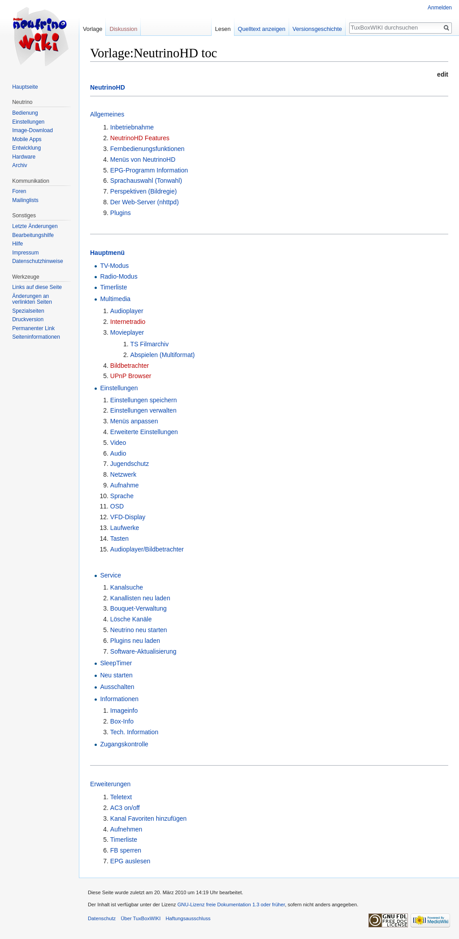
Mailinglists (25, 200)
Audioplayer (126, 310)
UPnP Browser (131, 375)
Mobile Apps (26, 139)
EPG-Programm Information (149, 170)
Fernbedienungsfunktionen (147, 148)
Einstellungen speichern (143, 400)
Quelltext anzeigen (262, 29)
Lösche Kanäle (131, 619)
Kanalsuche (126, 587)
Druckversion (27, 319)
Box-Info (122, 721)
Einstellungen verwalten (143, 410)
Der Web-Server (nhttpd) (144, 202)
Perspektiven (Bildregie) (143, 191)
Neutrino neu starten (138, 629)
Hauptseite (25, 87)
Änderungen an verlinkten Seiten (32, 299)
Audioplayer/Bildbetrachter (147, 549)
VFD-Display (128, 517)
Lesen (223, 29)
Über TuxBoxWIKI (140, 918)
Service (110, 575)
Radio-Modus (118, 276)
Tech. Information (134, 732)
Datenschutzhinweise (37, 261)
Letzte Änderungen (34, 226)
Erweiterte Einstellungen (144, 431)
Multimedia (115, 298)
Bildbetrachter (129, 365)
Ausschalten (117, 686)
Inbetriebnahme (132, 127)
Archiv (19, 165)
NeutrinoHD (107, 87)
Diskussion (123, 29)
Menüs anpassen (134, 421)
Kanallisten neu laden (140, 598)
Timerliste (113, 287)
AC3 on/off (125, 807)
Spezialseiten (28, 311)
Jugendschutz (129, 463)
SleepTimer (116, 663)
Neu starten (116, 675)
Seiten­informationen (36, 337)
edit (442, 74)
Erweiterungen (110, 784)
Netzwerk (123, 474)
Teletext (121, 797)
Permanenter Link (33, 328)
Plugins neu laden (135, 640)
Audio (118, 453)
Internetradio (128, 321)
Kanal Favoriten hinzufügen (148, 818)
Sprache (122, 496)
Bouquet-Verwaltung (138, 608)
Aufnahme (124, 485)
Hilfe (17, 244)
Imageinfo (124, 710)
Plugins (120, 212)
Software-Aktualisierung (143, 651)
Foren (19, 191)
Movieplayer (127, 332)
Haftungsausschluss (187, 918)
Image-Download (32, 130)
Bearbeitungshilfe (33, 235)
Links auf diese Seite (37, 287)
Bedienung (25, 113)
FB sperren (125, 850)
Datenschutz (102, 918)
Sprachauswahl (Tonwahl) (146, 180)
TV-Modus (114, 265)
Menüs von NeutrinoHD (143, 159)
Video (118, 442)
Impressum (25, 253)
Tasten (119, 538)
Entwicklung (26, 148)
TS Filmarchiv (149, 344)
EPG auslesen (130, 861)
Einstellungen (119, 388)
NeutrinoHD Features (139, 138)
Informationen (119, 698)
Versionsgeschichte (317, 29)
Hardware (23, 157)
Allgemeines (107, 114)
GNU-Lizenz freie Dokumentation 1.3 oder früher (231, 904)
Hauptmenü (107, 252)
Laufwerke (124, 527)
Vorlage (92, 29)
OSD (117, 506)
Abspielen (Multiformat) (162, 354)
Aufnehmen (126, 829)
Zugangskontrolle (124, 744)
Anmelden (440, 7)
